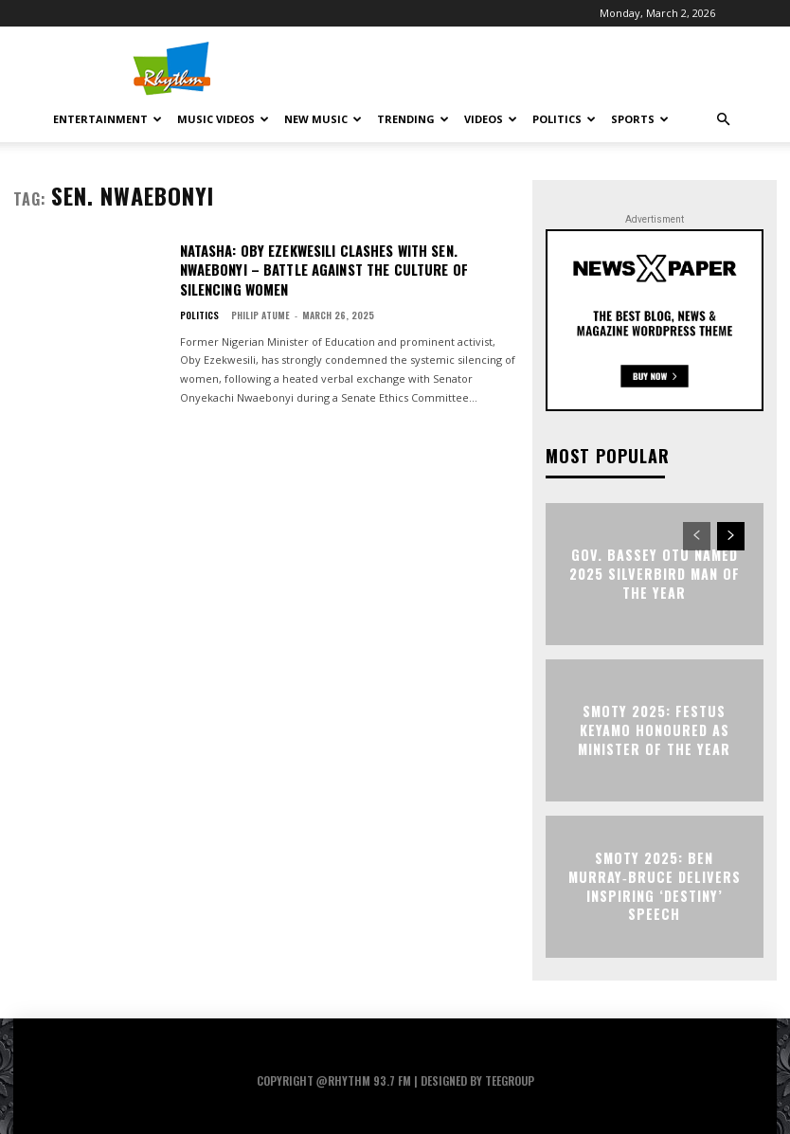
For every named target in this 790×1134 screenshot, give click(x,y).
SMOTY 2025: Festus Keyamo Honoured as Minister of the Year (654, 729)
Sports (640, 119)
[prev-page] (696, 536)
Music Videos (223, 119)
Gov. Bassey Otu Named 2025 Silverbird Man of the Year (654, 573)
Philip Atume (260, 311)
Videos (490, 119)
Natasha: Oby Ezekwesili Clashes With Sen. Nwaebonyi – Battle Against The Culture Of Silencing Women (319, 268)
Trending (413, 119)
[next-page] (731, 536)
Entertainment (107, 119)
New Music (323, 119)
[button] (722, 120)
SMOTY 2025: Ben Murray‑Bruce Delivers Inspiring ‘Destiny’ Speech (655, 886)
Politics (564, 119)
